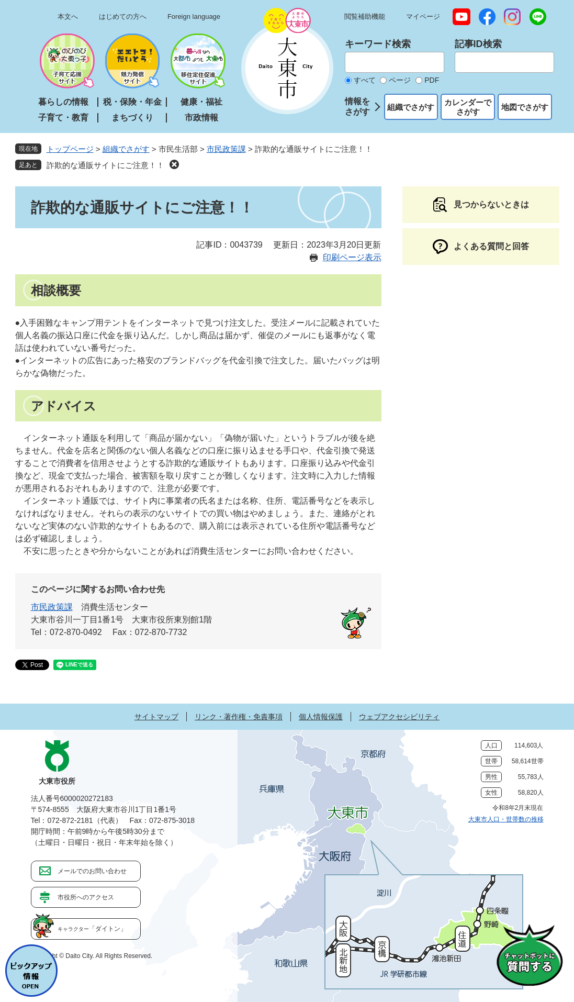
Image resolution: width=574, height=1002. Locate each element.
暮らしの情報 (63, 101)
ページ (400, 80)
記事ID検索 (478, 44)
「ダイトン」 (92, 928)
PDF (431, 80)
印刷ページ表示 (352, 257)
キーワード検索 (378, 44)
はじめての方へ (123, 16)
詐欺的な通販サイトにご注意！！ (105, 165)
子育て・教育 (63, 117)
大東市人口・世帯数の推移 (506, 819)
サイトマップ (156, 716)
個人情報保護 (321, 716)
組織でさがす (410, 107)
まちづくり (132, 117)
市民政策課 (226, 148)
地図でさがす (524, 107)
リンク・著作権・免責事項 (239, 716)
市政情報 (201, 117)
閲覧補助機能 (364, 16)
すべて (365, 80)
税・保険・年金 (132, 101)
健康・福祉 (201, 101)
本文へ (68, 16)
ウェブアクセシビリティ (399, 716)
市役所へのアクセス (86, 897)
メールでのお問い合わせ (92, 871)
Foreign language (193, 16)
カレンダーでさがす (467, 107)
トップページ (70, 148)
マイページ (423, 16)
